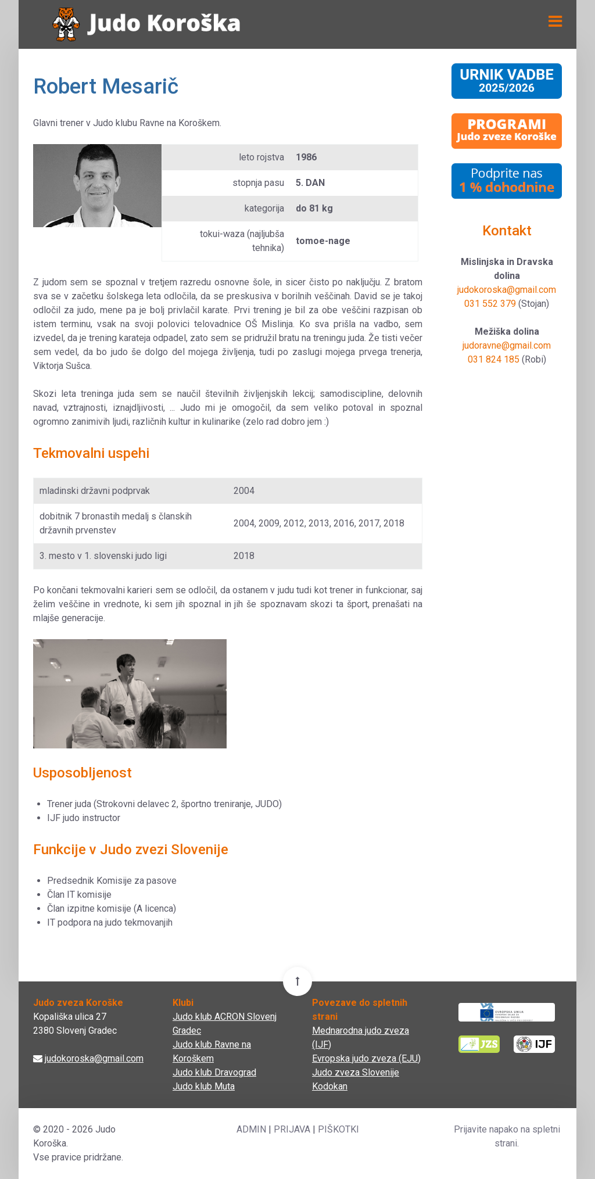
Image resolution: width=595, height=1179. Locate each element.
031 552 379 (490, 303)
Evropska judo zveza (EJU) (366, 1058)
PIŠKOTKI (338, 1129)
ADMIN (251, 1129)
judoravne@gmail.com (507, 345)
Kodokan (329, 1086)
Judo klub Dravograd (214, 1072)
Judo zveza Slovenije (355, 1072)
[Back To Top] (297, 981)
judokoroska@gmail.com (506, 289)
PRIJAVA (292, 1129)
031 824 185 (493, 359)
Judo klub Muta (204, 1086)
